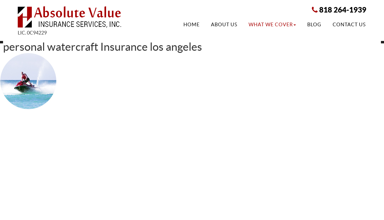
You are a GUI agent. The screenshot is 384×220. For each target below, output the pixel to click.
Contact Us (349, 24)
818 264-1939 (342, 10)
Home (191, 24)
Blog (314, 24)
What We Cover (272, 24)
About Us (224, 24)
